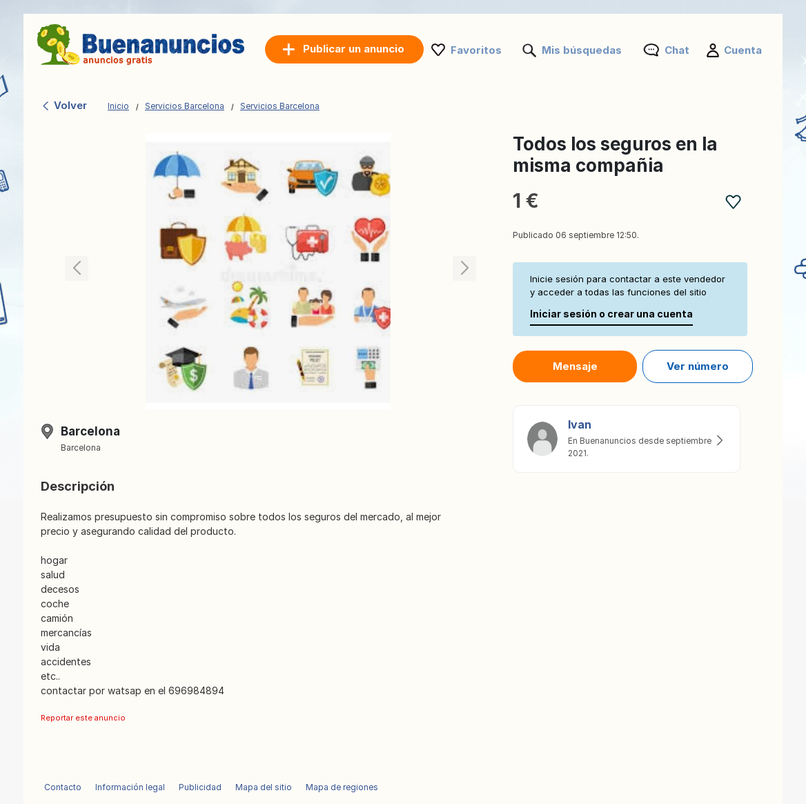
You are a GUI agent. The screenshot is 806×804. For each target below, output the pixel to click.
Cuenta (743, 50)
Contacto (62, 787)
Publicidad (200, 787)
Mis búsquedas (582, 50)
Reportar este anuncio (83, 718)
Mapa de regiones (342, 787)
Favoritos (476, 50)
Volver (64, 105)
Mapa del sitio (263, 787)
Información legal (130, 787)
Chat (677, 50)
